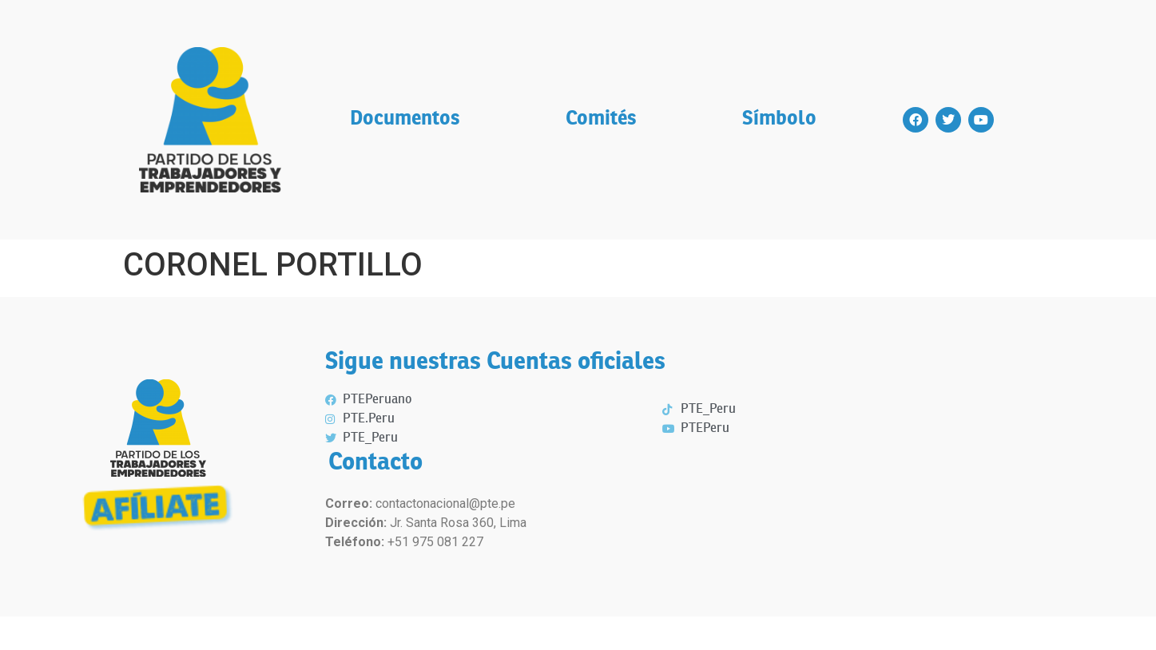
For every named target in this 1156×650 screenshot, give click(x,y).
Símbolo (779, 119)
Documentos (405, 119)
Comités (601, 119)
